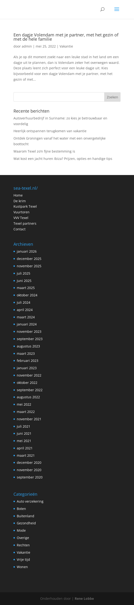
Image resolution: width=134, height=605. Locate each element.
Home (18, 195)
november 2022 (29, 375)
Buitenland (25, 516)
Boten (21, 508)
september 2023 (30, 339)
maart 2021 (26, 455)
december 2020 (29, 462)
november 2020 (29, 470)
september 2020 (30, 477)
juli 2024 (23, 302)
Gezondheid (26, 523)
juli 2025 (23, 273)
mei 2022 (24, 404)
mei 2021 (24, 440)
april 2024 (25, 309)
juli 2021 (23, 426)
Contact (19, 229)
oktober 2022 (27, 382)
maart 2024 (26, 317)
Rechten (23, 545)
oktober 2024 (27, 295)
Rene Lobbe (84, 598)
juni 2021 (24, 433)
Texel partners (24, 223)
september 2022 (30, 390)
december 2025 (29, 258)
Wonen (22, 567)
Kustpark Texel (25, 206)
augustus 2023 (28, 346)
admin (27, 46)
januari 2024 (27, 324)
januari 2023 (27, 368)
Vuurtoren (21, 212)
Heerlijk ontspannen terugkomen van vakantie (49, 131)
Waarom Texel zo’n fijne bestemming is (44, 151)
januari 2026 (27, 251)
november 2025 (29, 266)
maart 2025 (26, 287)
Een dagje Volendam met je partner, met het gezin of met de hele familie (65, 37)
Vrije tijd (23, 559)
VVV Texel (20, 217)
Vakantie (66, 46)
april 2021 (25, 448)
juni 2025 (24, 280)
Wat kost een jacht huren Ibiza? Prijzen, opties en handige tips (62, 158)
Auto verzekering (30, 501)
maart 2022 (26, 411)
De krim (19, 201)
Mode (21, 530)
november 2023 (29, 331)
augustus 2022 (28, 397)
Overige (23, 537)
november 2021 (29, 419)
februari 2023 (27, 360)
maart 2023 (26, 353)
